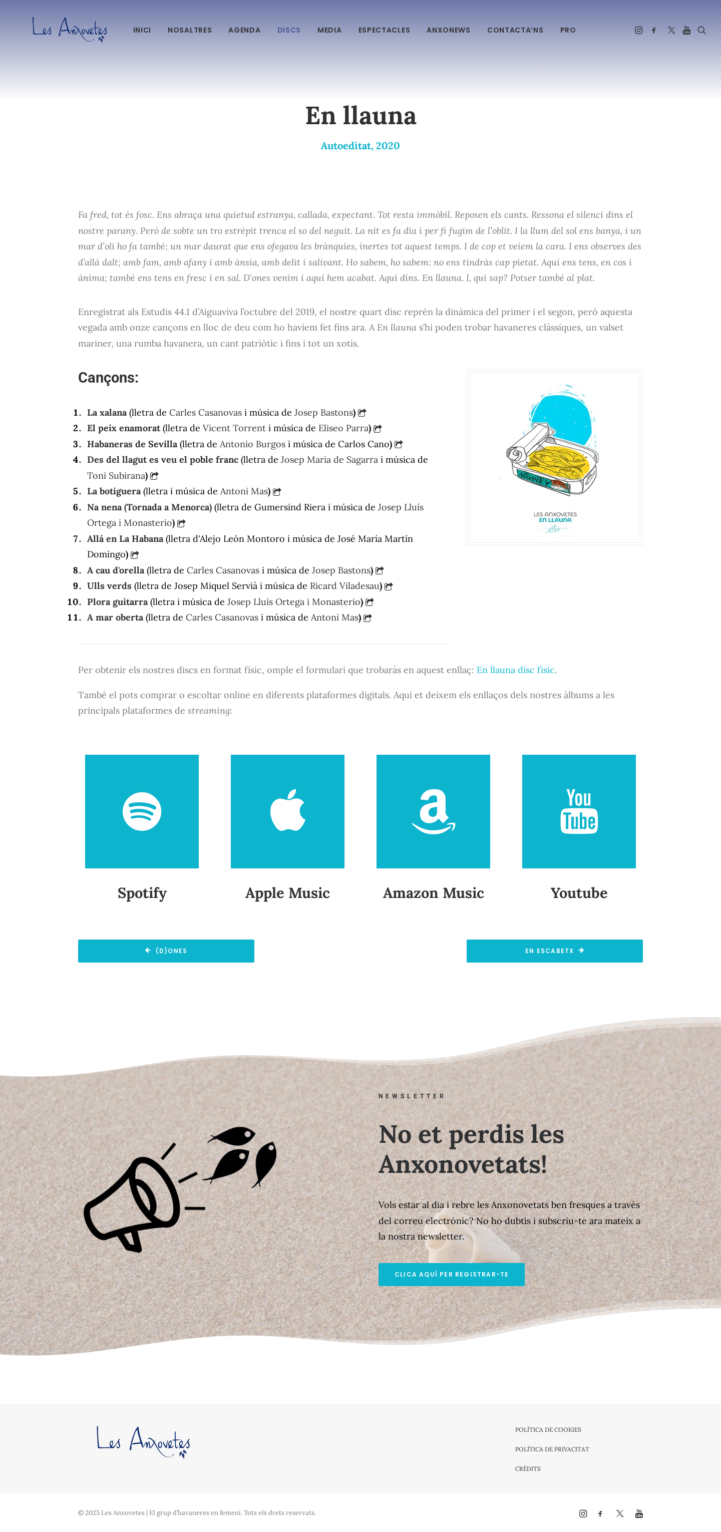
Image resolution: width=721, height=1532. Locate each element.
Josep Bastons (323, 412)
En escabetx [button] (554, 951)
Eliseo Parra (343, 428)
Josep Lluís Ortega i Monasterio (293, 601)
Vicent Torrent (234, 428)
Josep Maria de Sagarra (329, 459)
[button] (638, 30)
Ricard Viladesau (345, 585)
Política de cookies (548, 1429)
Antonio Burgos (252, 444)
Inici (141, 30)
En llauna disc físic (516, 670)
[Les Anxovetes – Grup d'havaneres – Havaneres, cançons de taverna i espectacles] (59, 30)
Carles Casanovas (205, 412)
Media (328, 30)
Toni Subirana (116, 475)
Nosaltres (189, 30)
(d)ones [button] (166, 951)
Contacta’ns (514, 30)
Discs (288, 30)
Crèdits (528, 1468)
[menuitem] (141, 30)
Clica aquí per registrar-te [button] (452, 1274)
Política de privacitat (552, 1449)
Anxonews (448, 30)
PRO (567, 30)
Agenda (243, 30)
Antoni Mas (244, 491)
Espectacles (383, 30)
